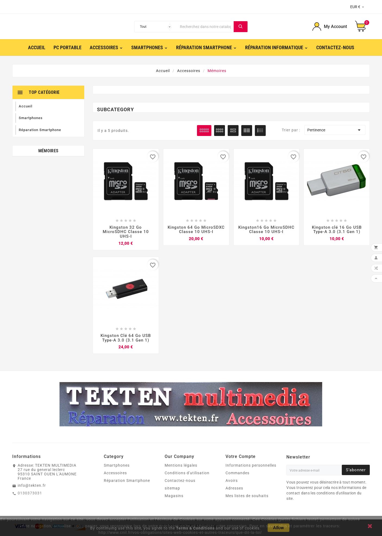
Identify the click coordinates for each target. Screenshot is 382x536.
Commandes (237, 473)
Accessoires (115, 473)
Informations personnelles (251, 465)
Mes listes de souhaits (247, 496)
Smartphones (117, 465)
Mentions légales (181, 465)
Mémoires (48, 150)
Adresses (234, 488)
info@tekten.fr (32, 486)
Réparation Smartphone (127, 481)
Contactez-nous (180, 481)
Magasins (174, 496)
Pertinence (334, 130)
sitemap (172, 488)
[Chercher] (205, 26)
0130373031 (30, 493)
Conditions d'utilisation (187, 473)
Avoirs (232, 481)
